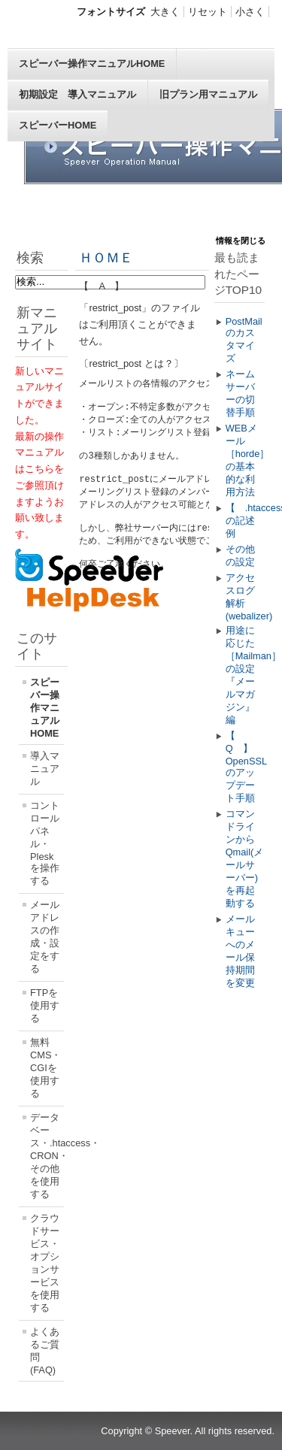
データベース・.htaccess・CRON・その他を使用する (47, 1156)
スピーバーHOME (57, 125)
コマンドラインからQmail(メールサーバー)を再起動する (245, 858)
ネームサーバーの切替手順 (240, 393)
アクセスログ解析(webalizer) (245, 597)
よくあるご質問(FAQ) (44, 1351)
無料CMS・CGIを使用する (45, 1068)
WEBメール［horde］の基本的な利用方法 (245, 460)
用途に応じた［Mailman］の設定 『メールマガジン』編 (245, 675)
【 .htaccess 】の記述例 (245, 520)
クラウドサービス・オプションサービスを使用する (44, 1262)
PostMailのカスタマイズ (244, 340)
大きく (165, 11)
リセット (207, 11)
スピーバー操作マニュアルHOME (92, 63)
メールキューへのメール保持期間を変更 (240, 950)
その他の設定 (240, 555)
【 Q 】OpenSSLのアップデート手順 (245, 767)
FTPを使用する (44, 1005)
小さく (250, 11)
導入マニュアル (44, 768)
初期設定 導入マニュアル (77, 94)
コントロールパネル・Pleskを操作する (44, 843)
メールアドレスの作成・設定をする (44, 936)
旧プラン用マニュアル (208, 94)
